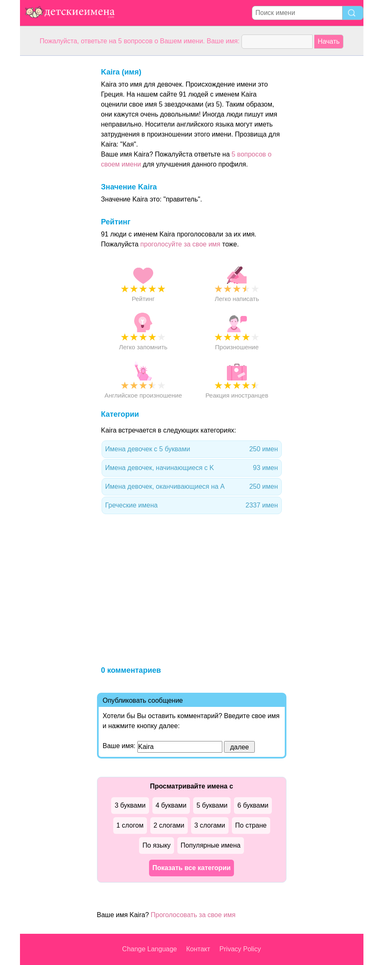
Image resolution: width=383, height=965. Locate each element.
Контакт (198, 949)
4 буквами (171, 805)
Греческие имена (191, 505)
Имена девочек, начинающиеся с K (191, 468)
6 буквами (252, 805)
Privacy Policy (240, 949)
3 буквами (129, 805)
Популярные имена (211, 845)
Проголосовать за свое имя (193, 914)
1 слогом (130, 825)
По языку (156, 845)
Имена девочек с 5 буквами (191, 449)
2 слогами (169, 825)
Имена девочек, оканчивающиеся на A (191, 487)
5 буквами (211, 805)
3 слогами (209, 825)
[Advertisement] (53, 181)
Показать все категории (191, 867)
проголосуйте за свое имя (180, 244)
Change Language (149, 949)
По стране (251, 825)
